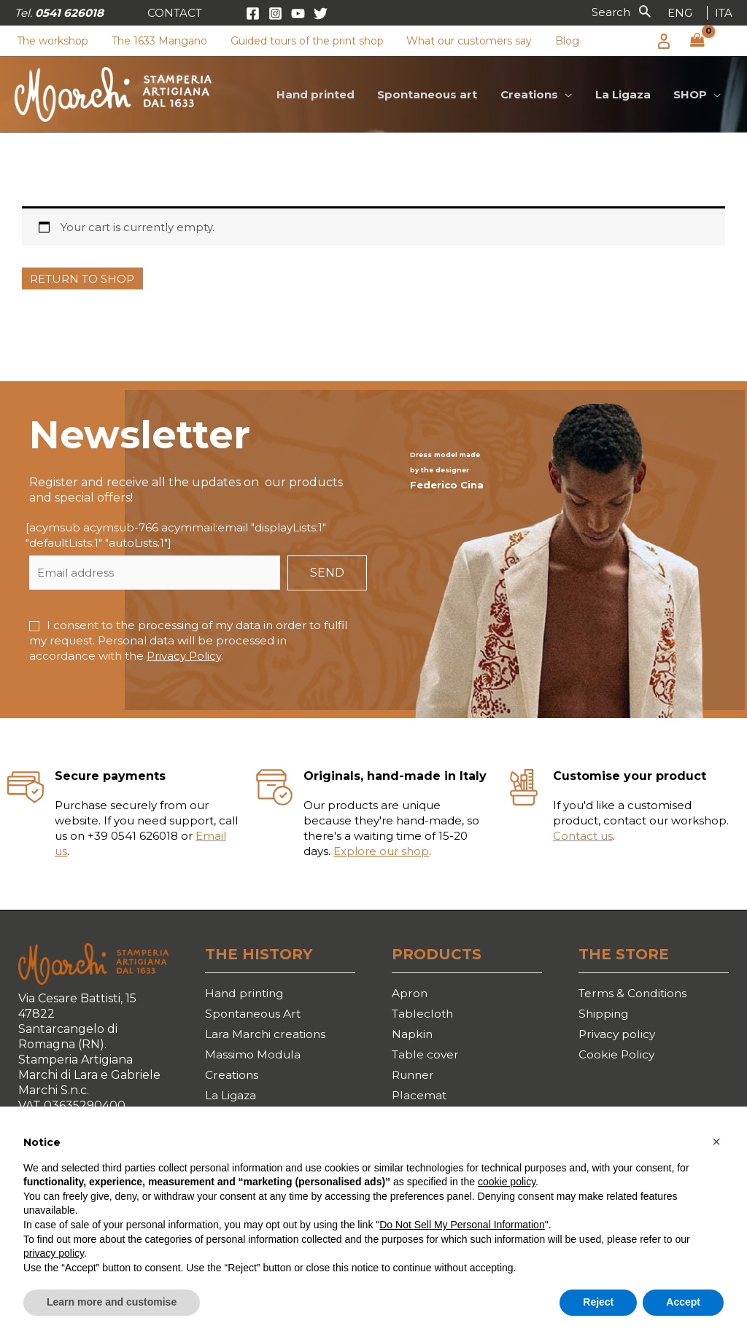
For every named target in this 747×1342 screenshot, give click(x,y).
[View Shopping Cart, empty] (697, 40)
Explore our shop (381, 851)
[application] (568, 94)
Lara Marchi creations (266, 1035)
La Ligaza (231, 1098)
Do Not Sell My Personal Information (461, 1224)
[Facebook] (253, 13)
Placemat (420, 1098)
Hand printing (246, 993)
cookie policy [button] (506, 1181)
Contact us (583, 836)
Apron (410, 993)
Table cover (426, 1057)
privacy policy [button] (53, 1253)
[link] (679, 13)
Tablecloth (424, 1014)
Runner (415, 1077)
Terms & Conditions (634, 993)
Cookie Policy (617, 1057)
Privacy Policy (184, 656)
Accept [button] (683, 1302)
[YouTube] (298, 13)
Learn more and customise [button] (112, 1302)
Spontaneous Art (255, 1014)
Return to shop (82, 279)
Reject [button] (598, 1302)
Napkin (412, 1035)
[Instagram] (275, 13)
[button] (174, 13)
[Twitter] (321, 13)
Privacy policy (618, 1035)
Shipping (604, 1014)
